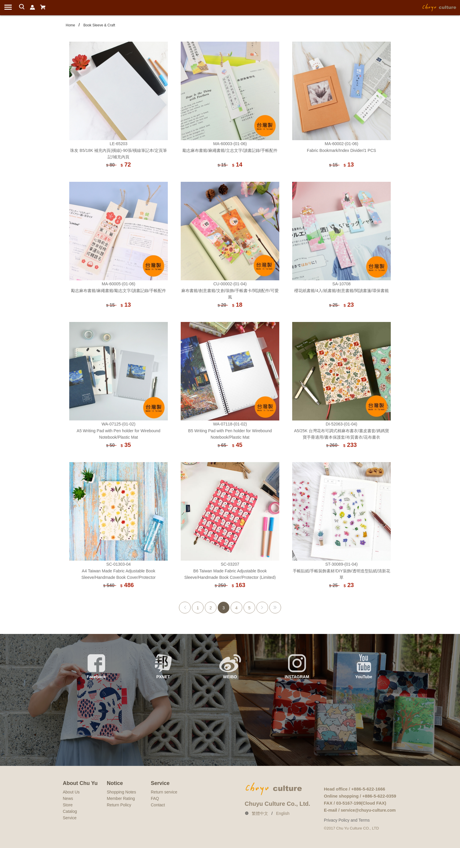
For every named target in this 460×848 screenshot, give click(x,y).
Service (70, 817)
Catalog (70, 811)
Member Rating (121, 798)
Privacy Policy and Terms (347, 820)
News (68, 798)
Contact (158, 805)
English (283, 813)
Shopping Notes (121, 792)
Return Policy (119, 805)
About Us (71, 792)
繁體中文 (260, 813)
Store (67, 805)
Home (70, 25)
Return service (164, 792)
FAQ (155, 798)
